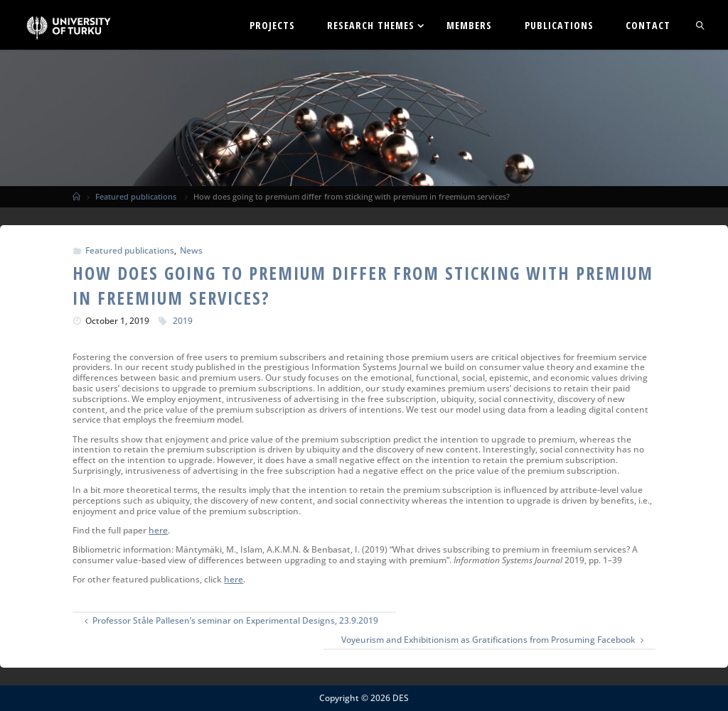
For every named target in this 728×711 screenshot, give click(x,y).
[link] (700, 25)
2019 (183, 321)
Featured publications (135, 196)
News (191, 250)
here (158, 530)
